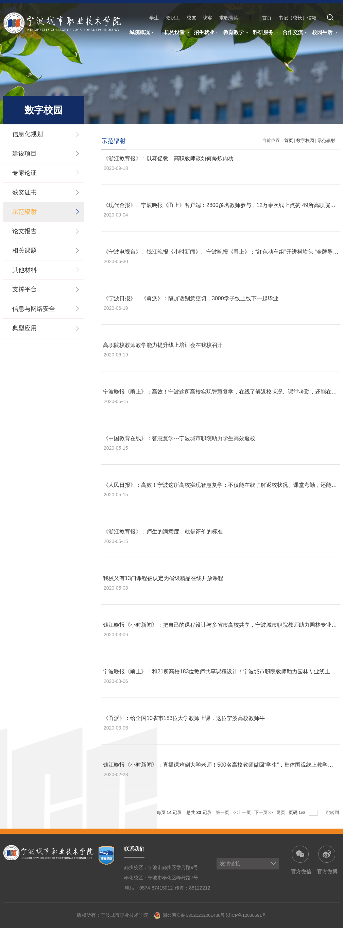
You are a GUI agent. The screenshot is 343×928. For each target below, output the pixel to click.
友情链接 (230, 863)
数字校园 (305, 140)
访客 (207, 17)
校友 (191, 17)
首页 (267, 17)
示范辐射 (326, 140)
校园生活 (325, 32)
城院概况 (143, 32)
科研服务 (266, 32)
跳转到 (333, 812)
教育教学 (237, 32)
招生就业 (207, 32)
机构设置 (177, 32)
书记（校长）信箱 (297, 17)
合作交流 (296, 32)
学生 (154, 17)
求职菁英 (228, 17)
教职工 (173, 17)
